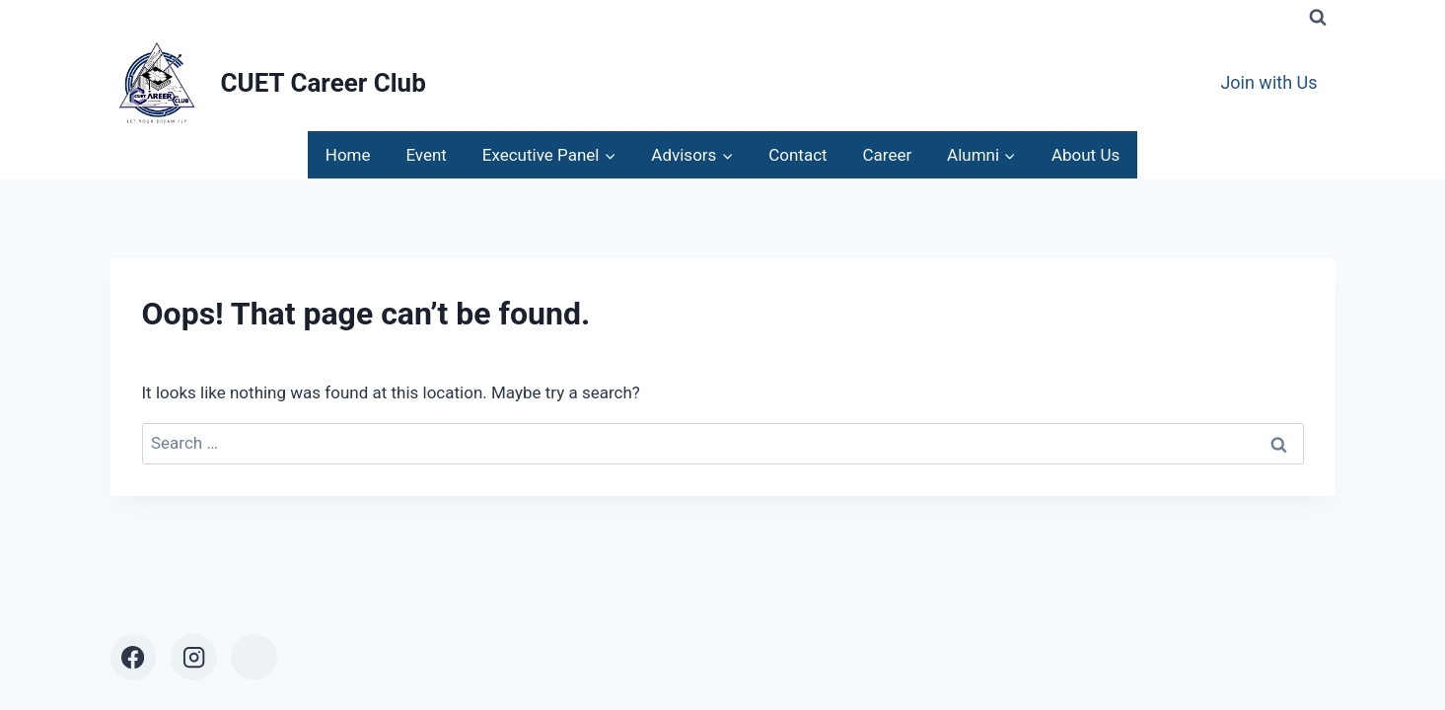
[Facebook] (133, 657)
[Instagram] (194, 657)
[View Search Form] (1318, 18)
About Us (1085, 155)
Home (348, 155)
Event (426, 155)
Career (886, 155)
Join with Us (1268, 82)
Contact (797, 155)
